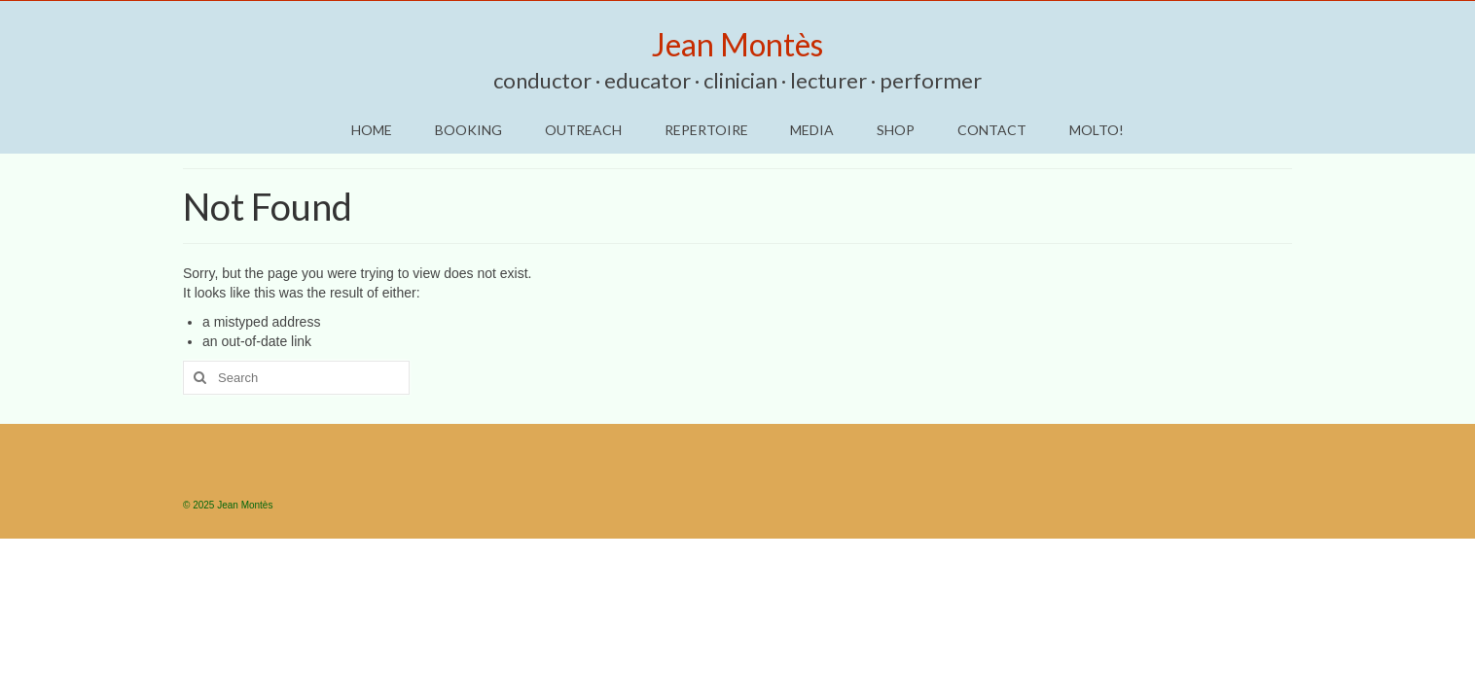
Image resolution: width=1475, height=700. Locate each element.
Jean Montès (737, 44)
